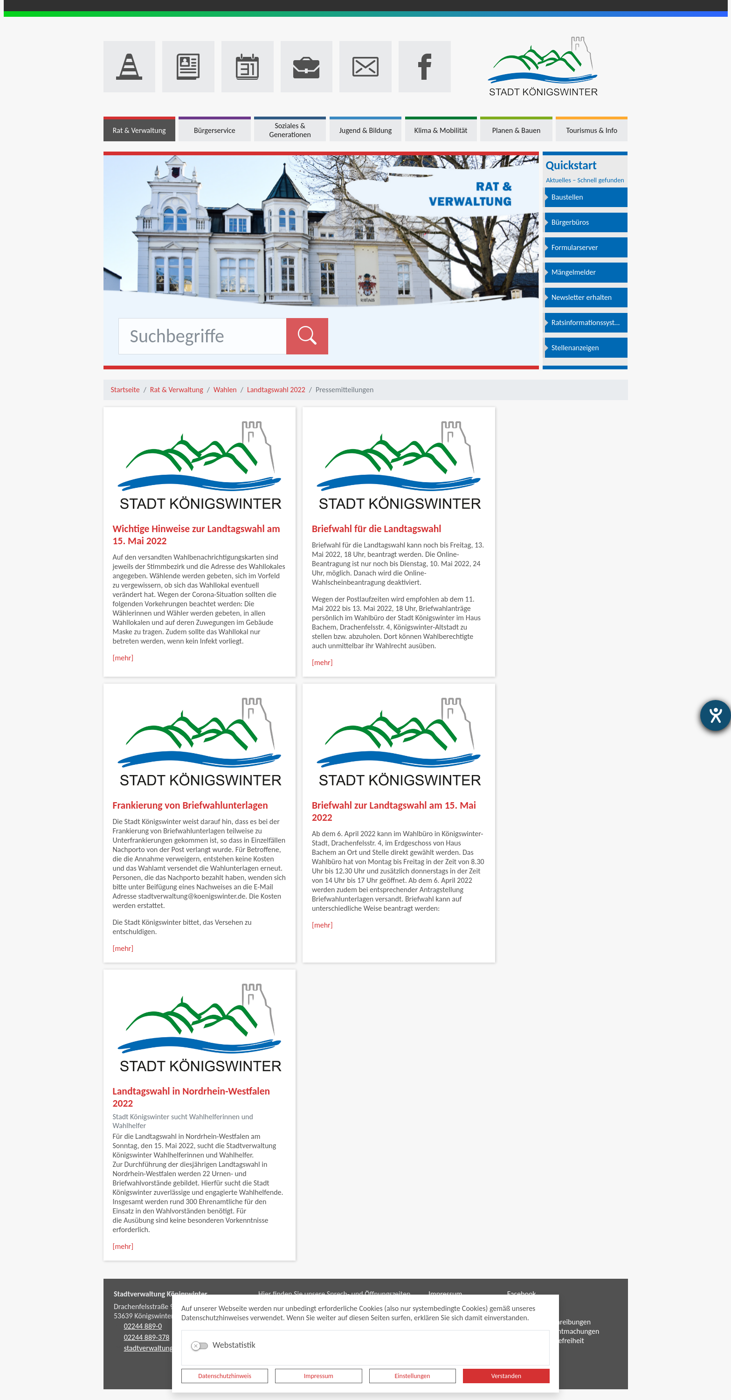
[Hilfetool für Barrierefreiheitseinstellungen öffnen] (715, 715)
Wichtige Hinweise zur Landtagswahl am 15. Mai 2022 (196, 534)
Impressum (318, 1376)
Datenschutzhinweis (224, 1376)
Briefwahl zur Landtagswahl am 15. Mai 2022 (394, 811)
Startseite (125, 389)
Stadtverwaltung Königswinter (160, 1293)
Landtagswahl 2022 (276, 389)
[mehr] (123, 657)
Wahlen (225, 389)
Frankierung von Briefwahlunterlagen (190, 805)
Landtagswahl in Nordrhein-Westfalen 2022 (191, 1097)
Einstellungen (412, 1376)
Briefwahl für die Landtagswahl (376, 528)
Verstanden (506, 1376)
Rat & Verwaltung (176, 389)
